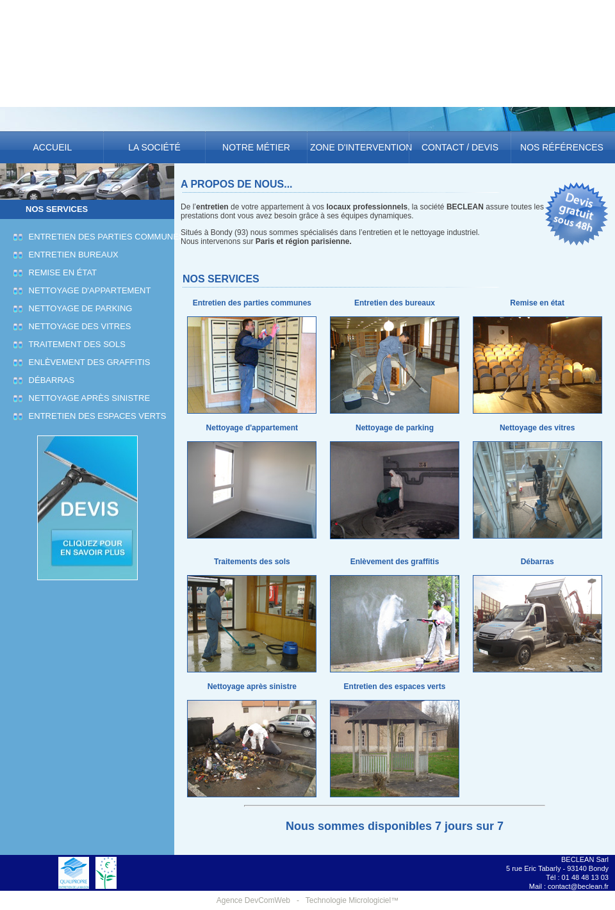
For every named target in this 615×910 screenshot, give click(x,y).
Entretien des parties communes (104, 236)
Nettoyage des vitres (78, 326)
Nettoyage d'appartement (88, 290)
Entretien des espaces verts (95, 416)
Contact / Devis (460, 147)
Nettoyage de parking (78, 308)
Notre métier (256, 147)
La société (154, 147)
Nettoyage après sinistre (87, 398)
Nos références (562, 147)
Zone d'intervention (358, 147)
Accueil (52, 147)
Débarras (49, 380)
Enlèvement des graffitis (87, 362)
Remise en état (61, 272)
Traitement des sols (75, 344)
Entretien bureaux (72, 254)
